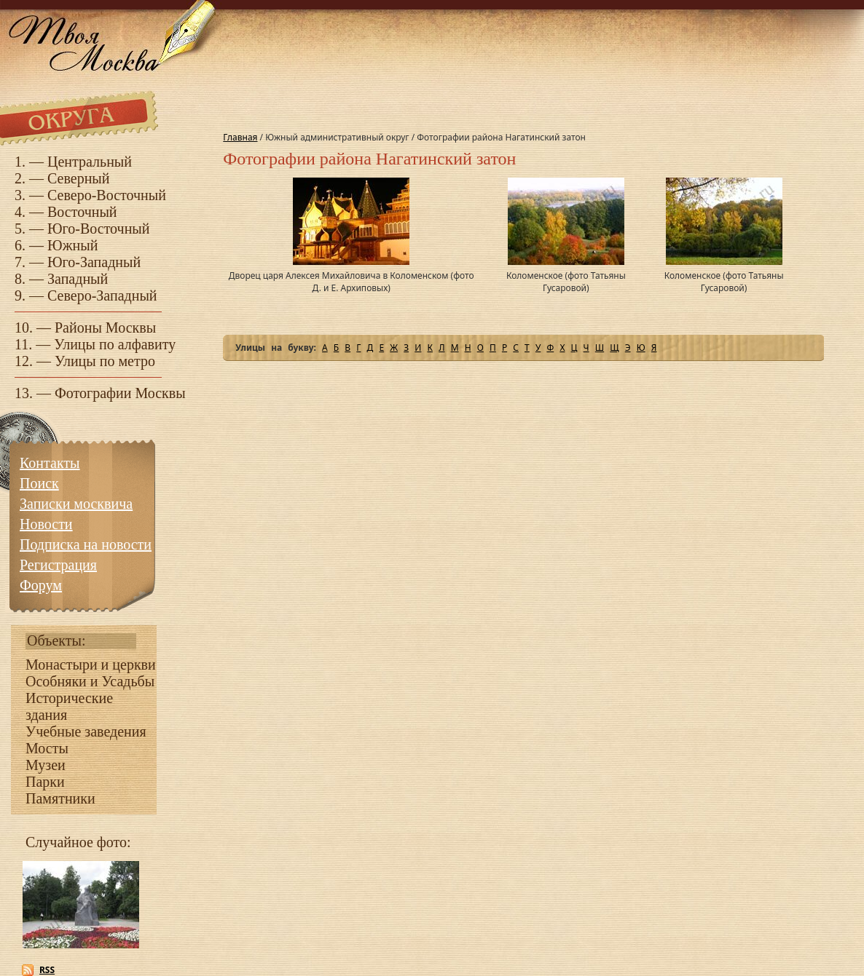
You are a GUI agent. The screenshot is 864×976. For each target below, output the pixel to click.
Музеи (45, 765)
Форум (41, 585)
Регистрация (58, 565)
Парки (45, 782)
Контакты (50, 463)
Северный (78, 178)
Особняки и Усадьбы (89, 681)
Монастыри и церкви (90, 664)
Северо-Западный (102, 295)
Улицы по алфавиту (115, 344)
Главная (240, 137)
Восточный (82, 212)
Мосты (46, 748)
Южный (72, 245)
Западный (77, 279)
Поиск (39, 483)
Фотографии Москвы (120, 393)
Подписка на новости (86, 544)
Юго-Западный (94, 262)
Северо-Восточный (106, 195)
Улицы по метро (105, 361)
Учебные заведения (85, 731)
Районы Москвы (105, 328)
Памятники (60, 798)
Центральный (89, 162)
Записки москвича (76, 504)
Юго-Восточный (98, 229)
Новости (46, 524)
